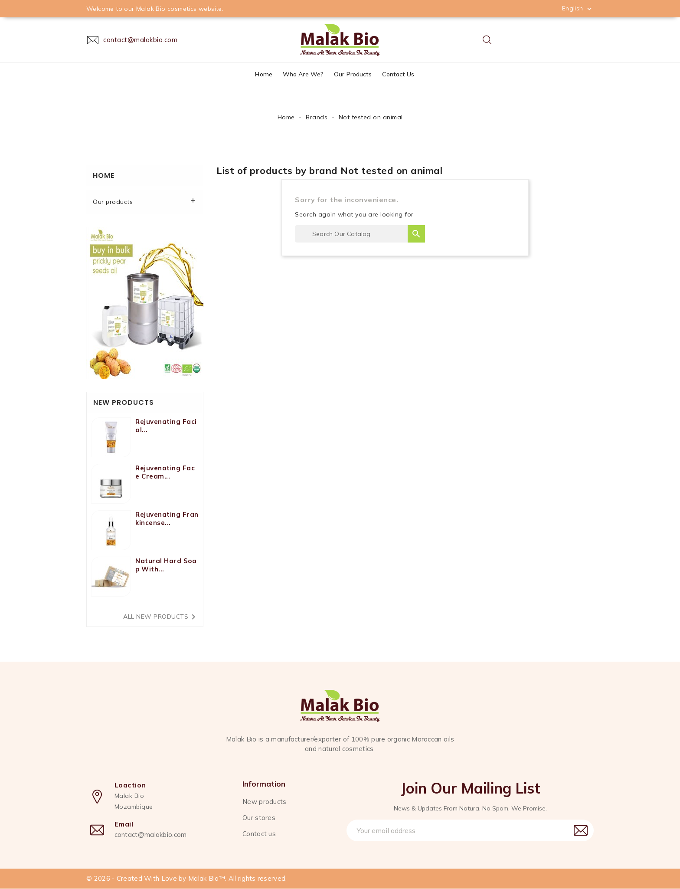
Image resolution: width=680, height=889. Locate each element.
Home (263, 74)
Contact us (398, 74)
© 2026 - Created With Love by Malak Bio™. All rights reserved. (186, 879)
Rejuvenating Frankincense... (167, 518)
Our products (353, 74)
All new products (161, 617)
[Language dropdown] (578, 8)
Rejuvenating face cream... (165, 472)
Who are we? (303, 74)
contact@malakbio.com (150, 835)
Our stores (258, 818)
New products (264, 801)
